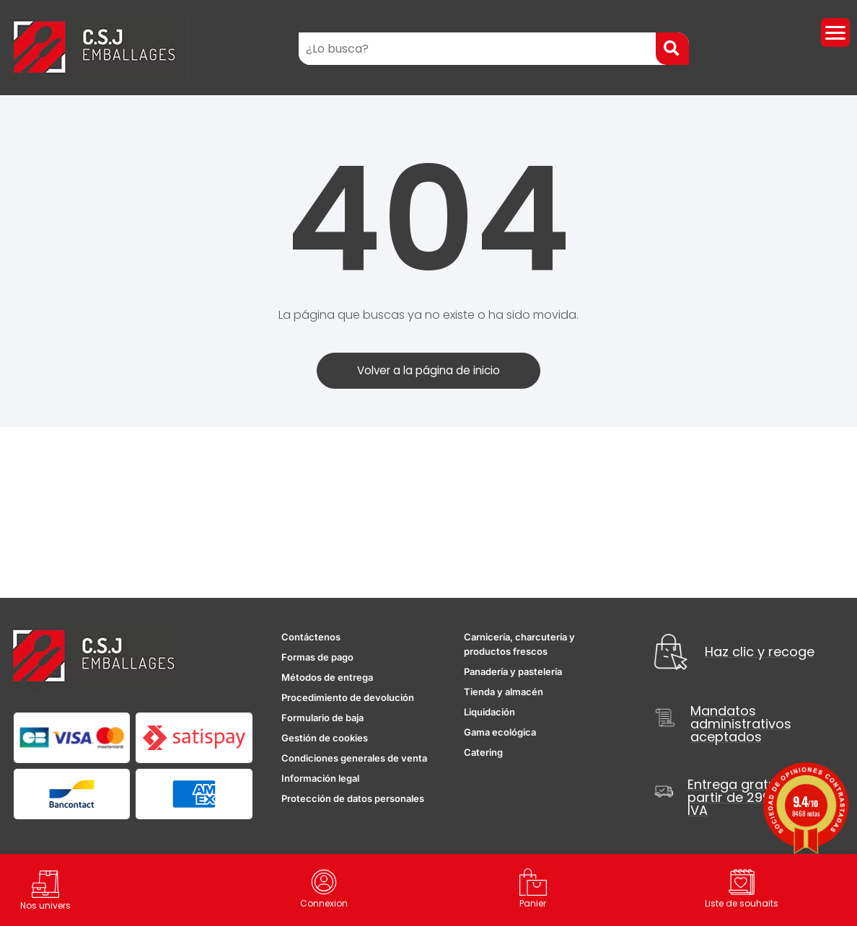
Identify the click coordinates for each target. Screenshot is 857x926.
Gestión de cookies (324, 738)
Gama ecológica (500, 732)
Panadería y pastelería (513, 672)
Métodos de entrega (327, 678)
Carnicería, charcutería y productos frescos (519, 645)
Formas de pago (317, 657)
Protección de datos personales (352, 799)
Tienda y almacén (503, 692)
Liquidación (489, 712)
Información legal (320, 779)
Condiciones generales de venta (354, 758)
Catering (483, 753)
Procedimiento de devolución (347, 698)
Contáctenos (310, 637)
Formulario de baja (322, 718)
